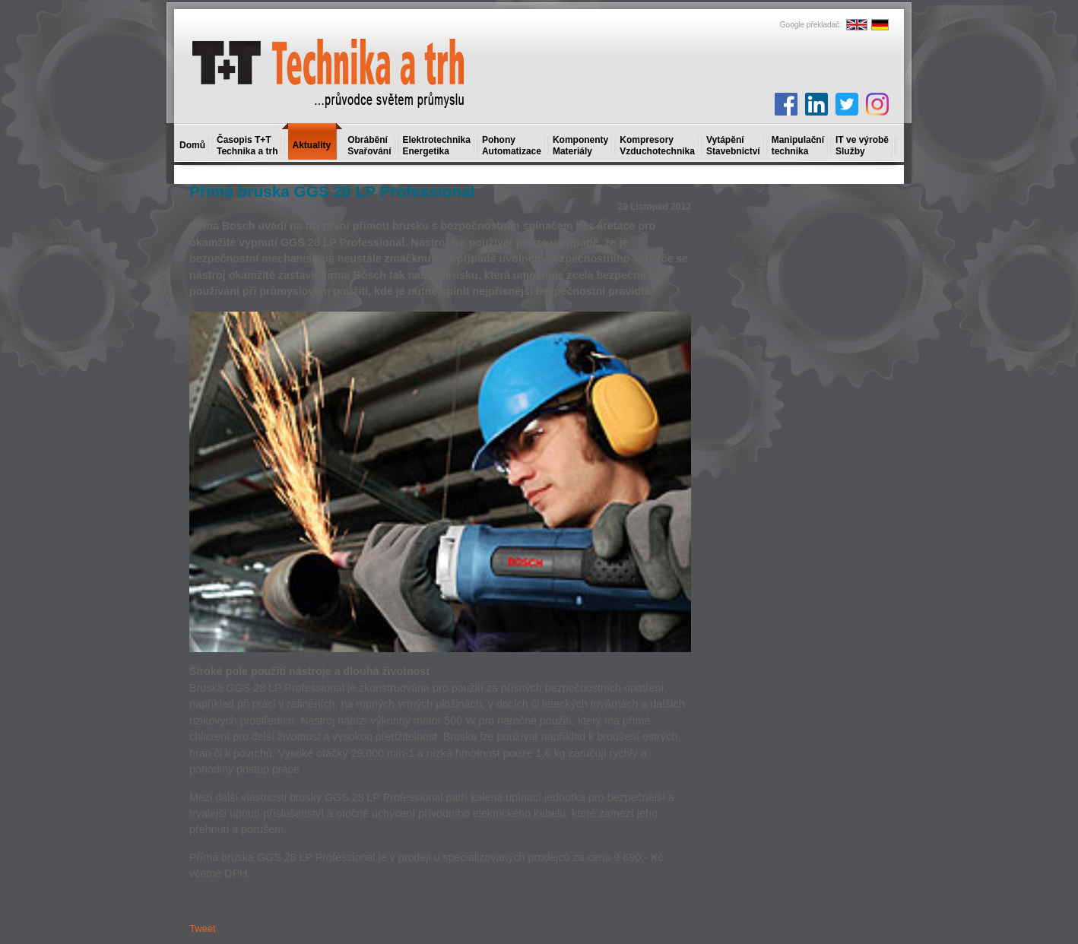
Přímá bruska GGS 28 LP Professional (331, 191)
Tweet (202, 928)
